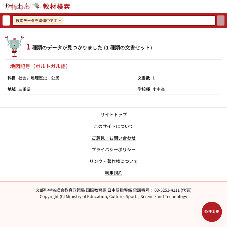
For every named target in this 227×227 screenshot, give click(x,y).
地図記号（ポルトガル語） (40, 66)
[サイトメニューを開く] (224, 6)
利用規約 (113, 173)
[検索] (220, 20)
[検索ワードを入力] (114, 20)
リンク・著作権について (113, 161)
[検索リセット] (6, 20)
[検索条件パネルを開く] (212, 212)
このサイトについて (114, 126)
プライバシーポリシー (114, 149)
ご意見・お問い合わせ (114, 138)
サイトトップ (113, 114)
